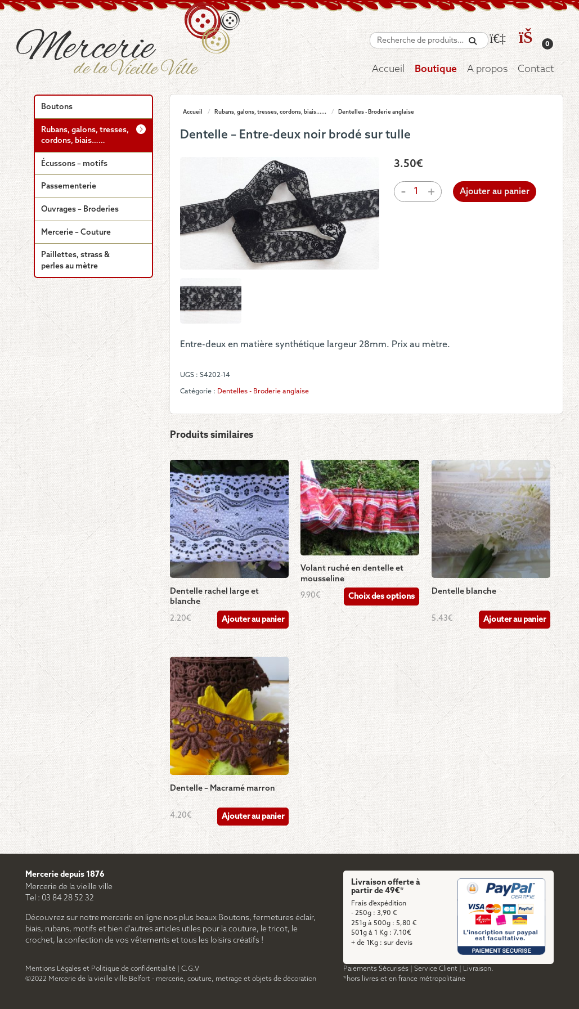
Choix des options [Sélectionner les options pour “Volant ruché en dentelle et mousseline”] (381, 597)
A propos (487, 69)
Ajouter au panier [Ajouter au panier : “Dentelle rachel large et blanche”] (253, 620)
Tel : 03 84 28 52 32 (59, 898)
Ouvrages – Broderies (80, 209)
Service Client (435, 969)
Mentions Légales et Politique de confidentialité (100, 969)
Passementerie (68, 186)
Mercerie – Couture (76, 232)
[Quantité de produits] (416, 192)
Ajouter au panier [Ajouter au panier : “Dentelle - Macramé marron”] (253, 817)
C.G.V (190, 969)
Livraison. (478, 969)
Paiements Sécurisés (376, 969)
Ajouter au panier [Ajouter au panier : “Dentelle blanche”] (514, 620)
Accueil (388, 69)
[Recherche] (472, 41)
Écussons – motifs (74, 164)
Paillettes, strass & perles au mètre (75, 260)
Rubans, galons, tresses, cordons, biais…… (85, 135)
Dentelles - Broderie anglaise (376, 112)
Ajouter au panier (494, 192)
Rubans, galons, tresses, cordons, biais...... (270, 112)
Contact (536, 69)
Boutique (436, 69)
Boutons (57, 107)
